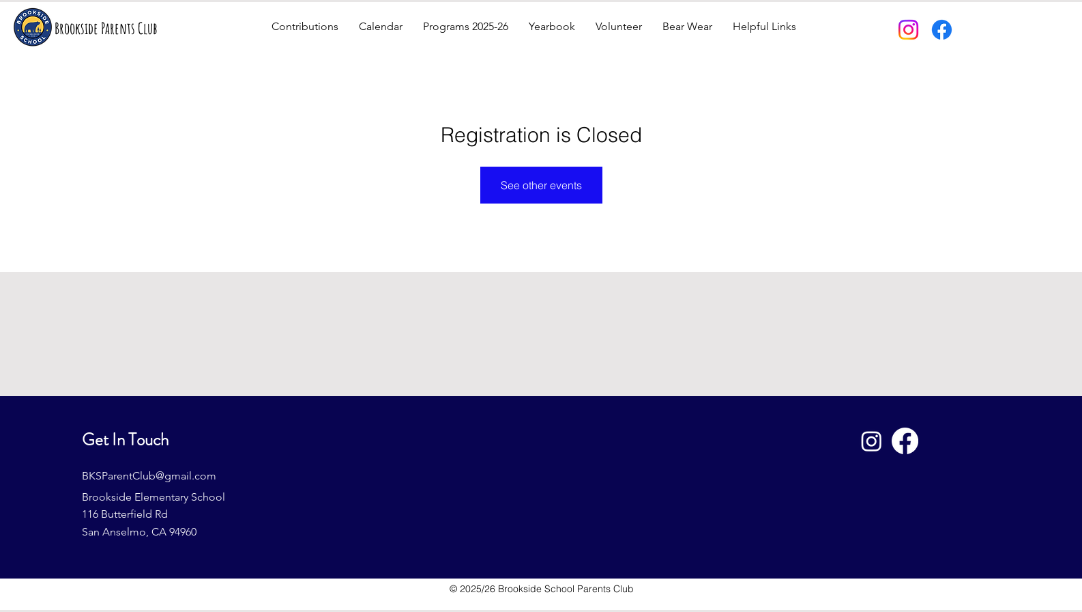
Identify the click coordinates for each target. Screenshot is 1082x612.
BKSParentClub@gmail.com (149, 475)
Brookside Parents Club (106, 28)
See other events (541, 185)
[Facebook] (942, 29)
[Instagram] (908, 29)
